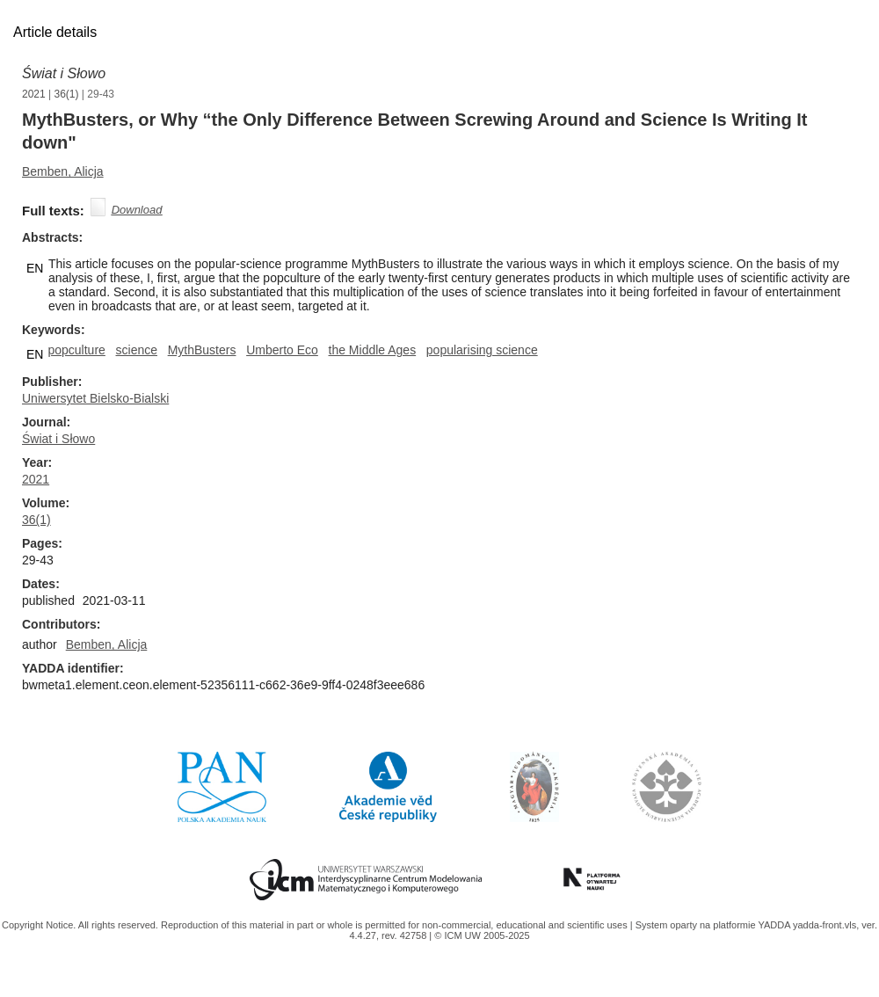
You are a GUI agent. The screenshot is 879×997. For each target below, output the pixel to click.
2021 (34, 94)
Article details (55, 32)
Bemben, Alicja (63, 171)
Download (137, 209)
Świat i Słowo (63, 73)
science (136, 350)
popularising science (482, 350)
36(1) (66, 94)
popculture (76, 350)
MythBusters (202, 350)
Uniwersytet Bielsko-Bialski (95, 398)
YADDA (775, 925)
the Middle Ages (373, 350)
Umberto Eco (282, 350)
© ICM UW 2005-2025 (481, 935)
